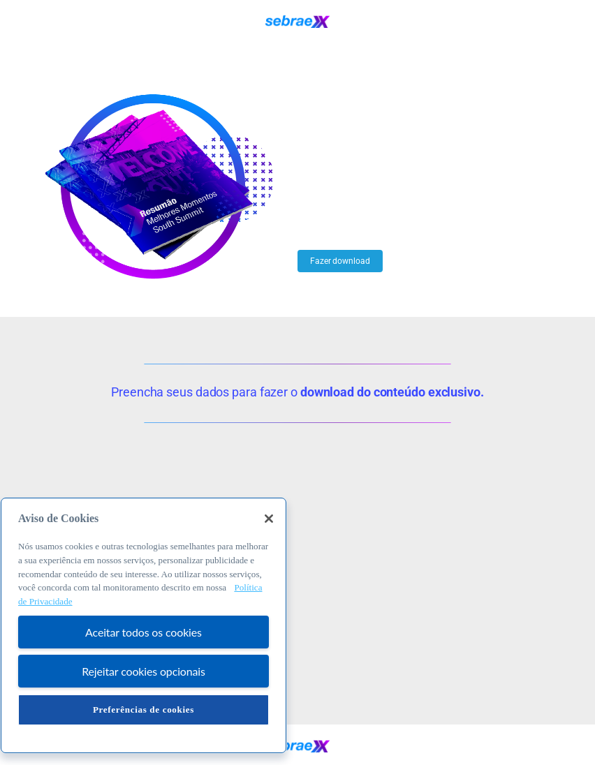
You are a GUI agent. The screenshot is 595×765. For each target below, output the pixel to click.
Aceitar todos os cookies (143, 632)
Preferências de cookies (143, 709)
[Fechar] (269, 518)
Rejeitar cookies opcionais (143, 671)
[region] (143, 625)
